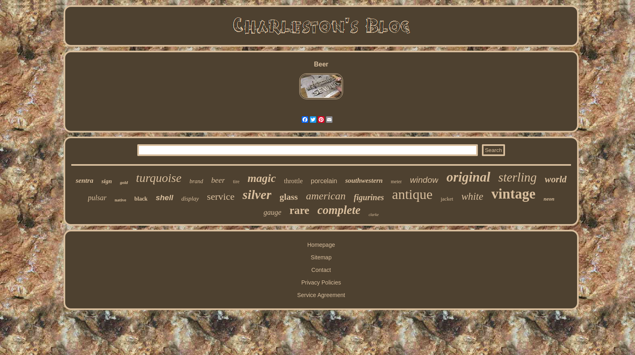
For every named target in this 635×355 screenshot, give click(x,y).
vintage (513, 194)
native (120, 199)
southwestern (364, 180)
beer (218, 180)
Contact (321, 270)
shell (164, 197)
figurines (369, 197)
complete (339, 209)
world (556, 179)
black (141, 199)
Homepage (321, 245)
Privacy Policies (321, 282)
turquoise (158, 177)
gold (124, 182)
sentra (84, 180)
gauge (272, 212)
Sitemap (321, 257)
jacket (447, 199)
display (190, 198)
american (325, 196)
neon (548, 199)
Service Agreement (321, 295)
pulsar (97, 198)
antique (412, 194)
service (220, 196)
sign (106, 181)
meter (396, 181)
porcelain (324, 181)
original (468, 177)
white (472, 196)
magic (261, 178)
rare (299, 210)
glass (288, 197)
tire (236, 181)
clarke (374, 214)
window (424, 179)
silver (257, 194)
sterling (518, 177)
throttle (293, 181)
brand (196, 181)
